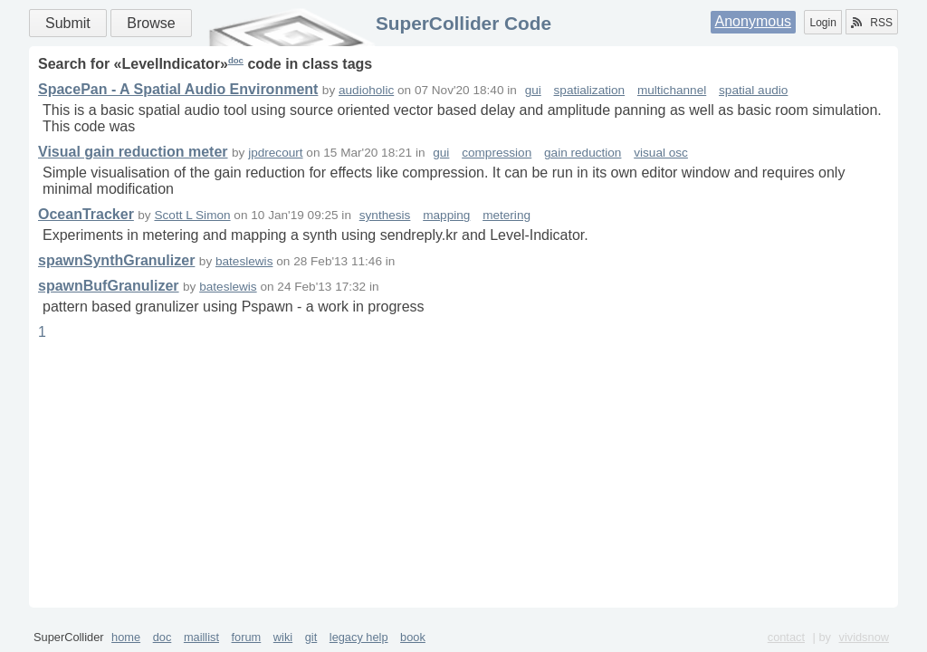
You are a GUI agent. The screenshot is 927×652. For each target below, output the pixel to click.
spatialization (590, 90)
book (412, 637)
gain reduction (582, 152)
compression (496, 152)
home (125, 637)
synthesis (385, 215)
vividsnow (864, 637)
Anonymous (753, 21)
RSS (872, 22)
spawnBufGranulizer (108, 285)
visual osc (661, 152)
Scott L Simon (192, 215)
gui (533, 90)
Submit (68, 23)
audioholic (366, 90)
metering (506, 215)
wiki (282, 637)
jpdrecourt (275, 152)
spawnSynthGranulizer (116, 260)
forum (247, 637)
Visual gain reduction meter (133, 151)
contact (786, 637)
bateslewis (243, 261)
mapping (446, 215)
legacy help (359, 637)
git (311, 637)
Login (822, 22)
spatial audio (753, 90)
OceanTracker (86, 214)
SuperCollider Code (463, 23)
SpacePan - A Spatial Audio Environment (178, 89)
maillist (201, 637)
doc (236, 60)
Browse (151, 23)
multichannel (671, 90)
